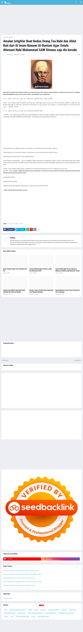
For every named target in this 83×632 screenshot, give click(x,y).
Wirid (21, 223)
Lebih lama (78, 360)
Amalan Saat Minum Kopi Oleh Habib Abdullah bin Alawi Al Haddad (14, 291)
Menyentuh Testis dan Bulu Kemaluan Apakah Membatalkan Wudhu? (22, 574)
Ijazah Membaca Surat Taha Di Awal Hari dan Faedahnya (67, 291)
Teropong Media (7, 598)
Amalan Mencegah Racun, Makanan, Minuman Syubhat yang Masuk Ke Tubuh (67, 270)
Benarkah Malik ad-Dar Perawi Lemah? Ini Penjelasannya (19, 578)
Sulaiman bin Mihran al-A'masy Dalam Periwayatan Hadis (19, 585)
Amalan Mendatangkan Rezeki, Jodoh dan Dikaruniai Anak (40, 270)
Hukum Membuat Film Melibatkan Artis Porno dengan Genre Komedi (22, 581)
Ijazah (11, 37)
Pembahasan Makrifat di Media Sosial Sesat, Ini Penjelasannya (20, 570)
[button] (2, 2)
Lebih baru (5, 360)
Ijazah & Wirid (15, 223)
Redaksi (12, 238)
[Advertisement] (41, 19)
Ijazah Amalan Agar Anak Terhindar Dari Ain (15, 270)
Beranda (5, 37)
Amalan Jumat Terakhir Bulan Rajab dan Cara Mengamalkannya (41, 291)
